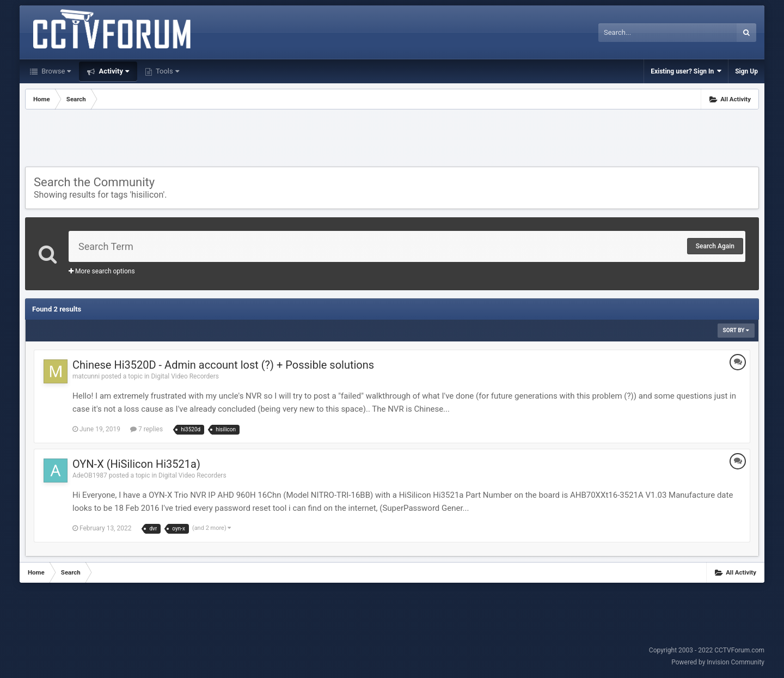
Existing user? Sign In (686, 71)
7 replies (146, 429)
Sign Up (746, 71)
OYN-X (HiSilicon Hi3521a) (136, 464)
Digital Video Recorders (185, 376)
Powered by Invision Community (717, 662)
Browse (55, 71)
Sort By (736, 330)
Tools (166, 71)
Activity (113, 71)
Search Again (715, 246)
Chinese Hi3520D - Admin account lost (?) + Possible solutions (223, 364)
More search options (102, 271)
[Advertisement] (392, 139)
